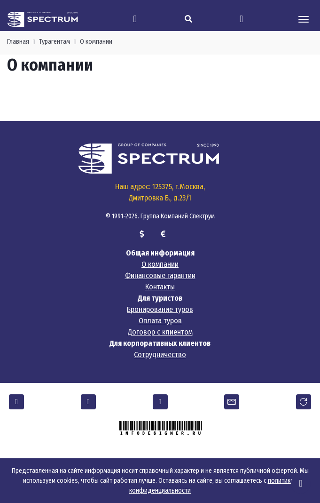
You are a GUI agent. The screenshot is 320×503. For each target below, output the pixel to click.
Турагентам (54, 42)
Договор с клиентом (160, 331)
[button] (16, 401)
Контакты (160, 286)
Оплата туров (160, 320)
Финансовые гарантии (160, 275)
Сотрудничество (160, 354)
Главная (18, 42)
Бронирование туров (160, 309)
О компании (96, 42)
